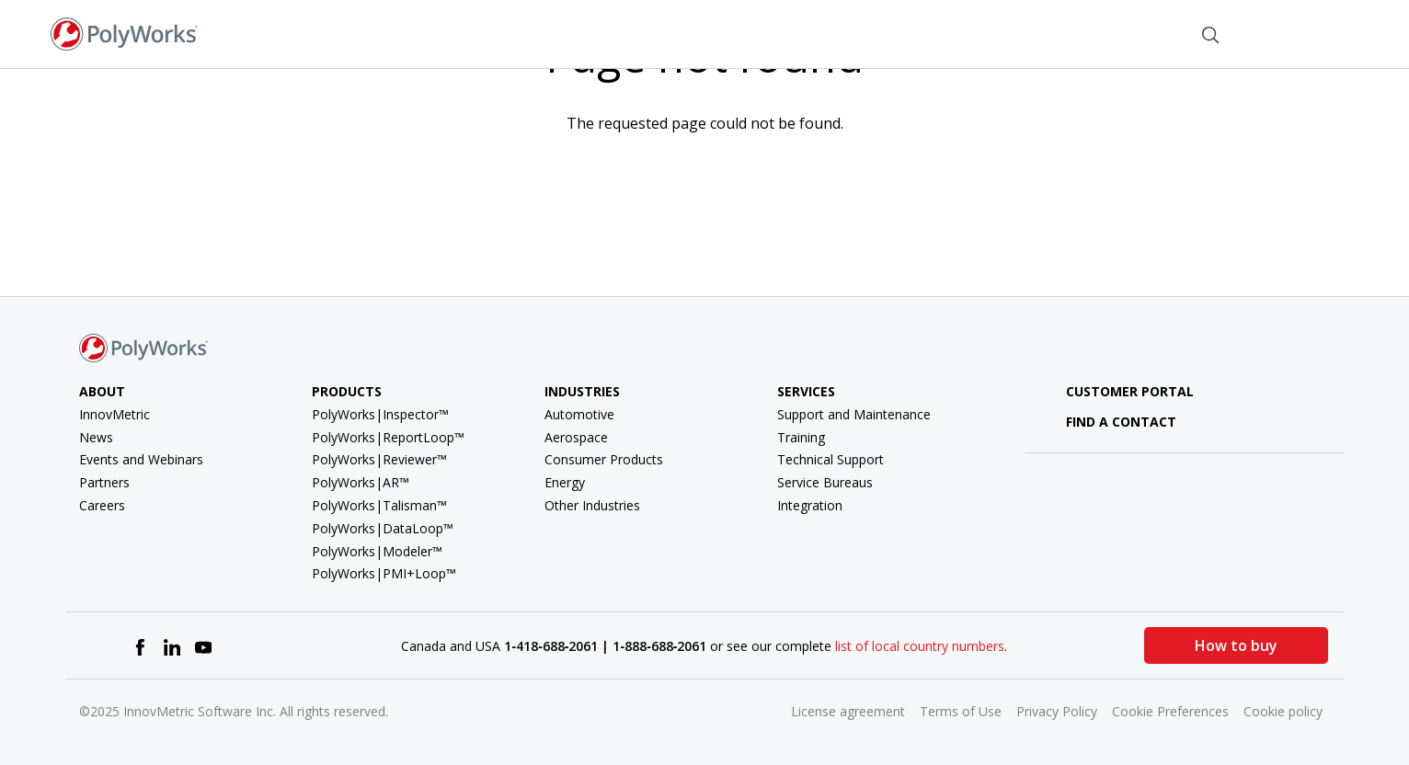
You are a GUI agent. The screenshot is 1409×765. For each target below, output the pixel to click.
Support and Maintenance (854, 414)
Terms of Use (961, 711)
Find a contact (1107, 421)
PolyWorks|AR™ (360, 482)
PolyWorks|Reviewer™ (379, 459)
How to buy (1236, 645)
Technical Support (830, 459)
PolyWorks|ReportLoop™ (388, 437)
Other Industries (592, 505)
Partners (104, 482)
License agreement (848, 711)
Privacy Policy (1056, 711)
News (96, 437)
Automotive (579, 414)
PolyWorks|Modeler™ (377, 551)
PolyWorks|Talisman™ (379, 505)
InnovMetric (114, 414)
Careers (102, 505)
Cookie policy (1283, 711)
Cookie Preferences (1170, 711)
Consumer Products (603, 459)
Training (801, 437)
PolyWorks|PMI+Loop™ (384, 573)
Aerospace (576, 437)
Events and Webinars (141, 459)
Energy (564, 482)
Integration (809, 505)
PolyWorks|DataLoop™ (382, 528)
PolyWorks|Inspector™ (380, 414)
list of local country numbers (919, 646)
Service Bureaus (825, 482)
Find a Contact (1118, 32)
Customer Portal (1116, 391)
